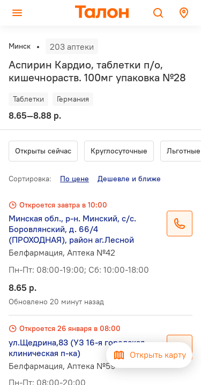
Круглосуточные (119, 151)
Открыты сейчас (43, 151)
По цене (74, 178)
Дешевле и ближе (129, 178)
